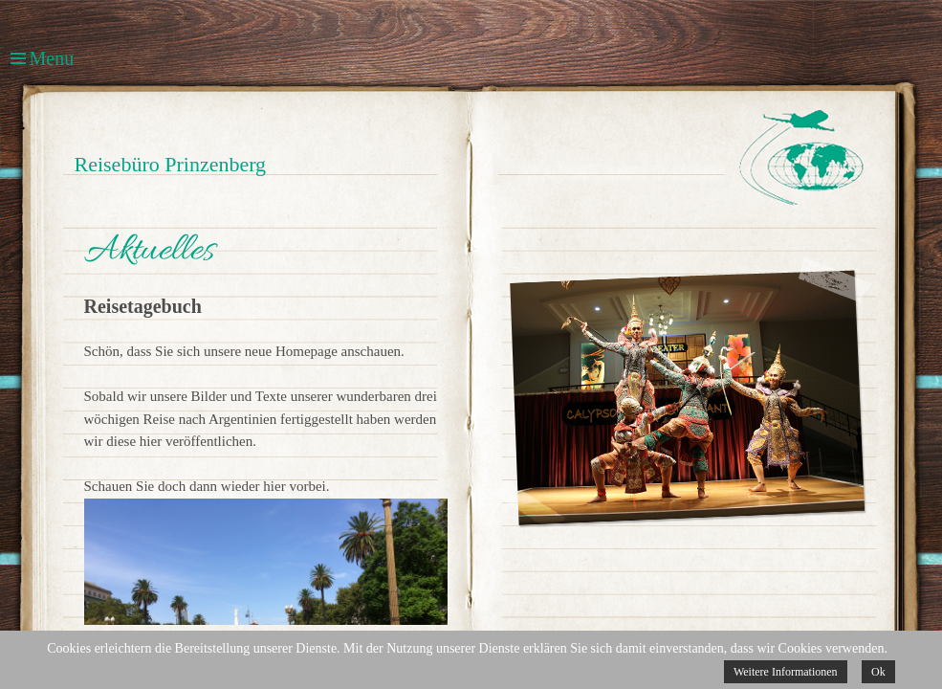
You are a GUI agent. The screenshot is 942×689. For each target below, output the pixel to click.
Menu (41, 58)
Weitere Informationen (786, 671)
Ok (878, 671)
